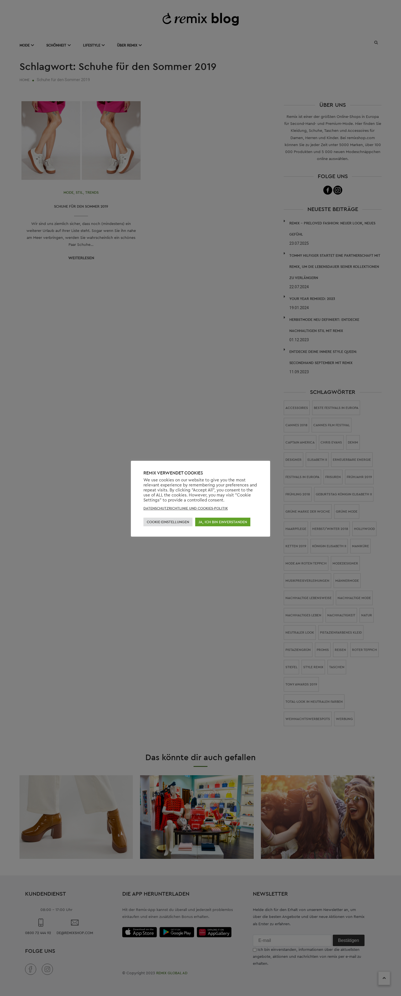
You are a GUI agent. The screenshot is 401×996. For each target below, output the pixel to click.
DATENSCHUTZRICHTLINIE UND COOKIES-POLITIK (185, 508)
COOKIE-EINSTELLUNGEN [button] (168, 522)
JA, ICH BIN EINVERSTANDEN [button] (223, 522)
